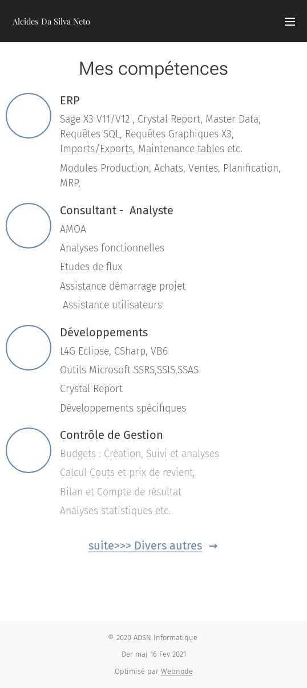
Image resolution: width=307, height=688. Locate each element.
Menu (290, 21)
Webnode (177, 671)
